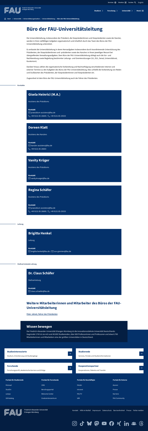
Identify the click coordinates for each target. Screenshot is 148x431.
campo (8, 394)
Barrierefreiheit (119, 410)
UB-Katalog (10, 398)
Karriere (116, 394)
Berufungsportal (47, 389)
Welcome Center (47, 394)
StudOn (8, 389)
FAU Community (118, 398)
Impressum (96, 410)
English (140, 2)
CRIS (43, 385)
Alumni (115, 385)
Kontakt (75, 410)
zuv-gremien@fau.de (62, 251)
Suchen (132, 2)
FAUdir (79, 385)
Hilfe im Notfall (85, 410)
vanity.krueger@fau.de (40, 178)
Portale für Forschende (50, 380)
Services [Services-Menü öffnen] (112, 2)
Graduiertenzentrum (49, 398)
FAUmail (9, 385)
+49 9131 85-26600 (38, 116)
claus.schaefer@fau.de (40, 291)
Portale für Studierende (14, 380)
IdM (78, 398)
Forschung (111, 11)
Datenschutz (107, 410)
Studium (97, 11)
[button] (38, 353)
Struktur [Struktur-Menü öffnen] (122, 2)
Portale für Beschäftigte (86, 380)
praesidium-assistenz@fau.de (43, 112)
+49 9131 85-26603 (38, 148)
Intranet (80, 389)
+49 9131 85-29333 (58, 116)
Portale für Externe (120, 380)
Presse (115, 389)
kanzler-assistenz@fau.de (41, 145)
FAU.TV (79, 394)
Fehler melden (138, 410)
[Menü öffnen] (140, 10)
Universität (126, 11)
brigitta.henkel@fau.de (40, 251)
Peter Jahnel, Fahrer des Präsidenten (42, 314)
